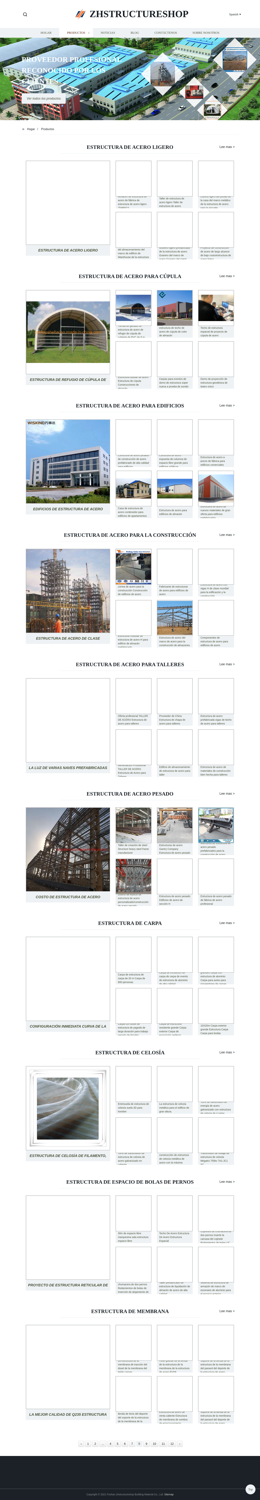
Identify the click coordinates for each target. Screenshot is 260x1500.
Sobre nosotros (205, 33)
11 (163, 1443)
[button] (25, 15)
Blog (135, 33)
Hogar (46, 33)
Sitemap (169, 1494)
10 (154, 1443)
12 (172, 1443)
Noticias (108, 33)
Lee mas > (225, 147)
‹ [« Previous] (81, 1443)
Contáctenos (166, 33)
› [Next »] (179, 1443)
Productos (76, 33)
